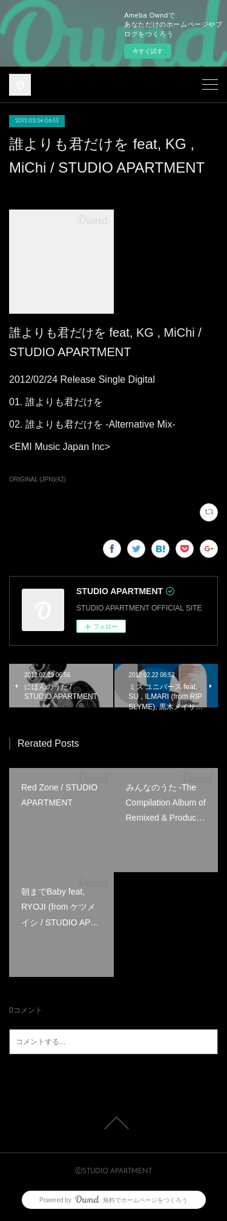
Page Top (113, 1123)
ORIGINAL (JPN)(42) (37, 479)
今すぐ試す (148, 51)
